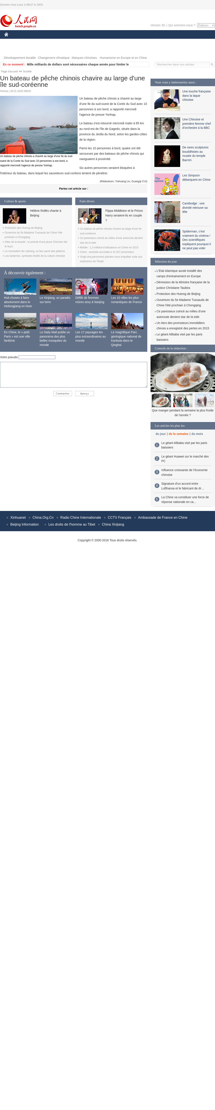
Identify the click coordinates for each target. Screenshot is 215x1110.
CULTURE (106, 40)
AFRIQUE (68, 40)
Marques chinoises (84, 57)
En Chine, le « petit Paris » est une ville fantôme (17, 336)
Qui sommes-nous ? (181, 25)
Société (27, 71)
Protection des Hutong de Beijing (23, 227)
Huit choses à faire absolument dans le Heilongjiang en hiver (18, 302)
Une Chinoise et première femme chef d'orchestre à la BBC (196, 123)
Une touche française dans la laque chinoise (196, 95)
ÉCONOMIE (30, 40)
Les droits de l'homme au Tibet (71, 524)
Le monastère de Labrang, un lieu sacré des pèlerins (35, 251)
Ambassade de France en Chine (162, 517)
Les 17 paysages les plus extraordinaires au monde (90, 336)
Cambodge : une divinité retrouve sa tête (195, 207)
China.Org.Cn (43, 517)
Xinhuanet (18, 517)
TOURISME (188, 40)
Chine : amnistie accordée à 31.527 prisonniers (107, 252)
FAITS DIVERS (129, 40)
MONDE (50, 40)
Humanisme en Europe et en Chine (123, 57)
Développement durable (20, 57)
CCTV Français (119, 517)
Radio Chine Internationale (80, 517)
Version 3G (157, 25)
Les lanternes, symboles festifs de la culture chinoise (35, 255)
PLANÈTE (152, 40)
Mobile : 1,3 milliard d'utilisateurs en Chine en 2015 (109, 247)
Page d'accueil (9, 71)
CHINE (11, 40)
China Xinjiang (113, 524)
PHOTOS (13, 49)
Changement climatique (54, 57)
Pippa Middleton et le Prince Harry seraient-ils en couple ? (124, 215)
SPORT (170, 40)
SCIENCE (87, 40)
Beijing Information (24, 524)
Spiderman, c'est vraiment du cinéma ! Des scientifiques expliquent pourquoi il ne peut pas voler (196, 240)
